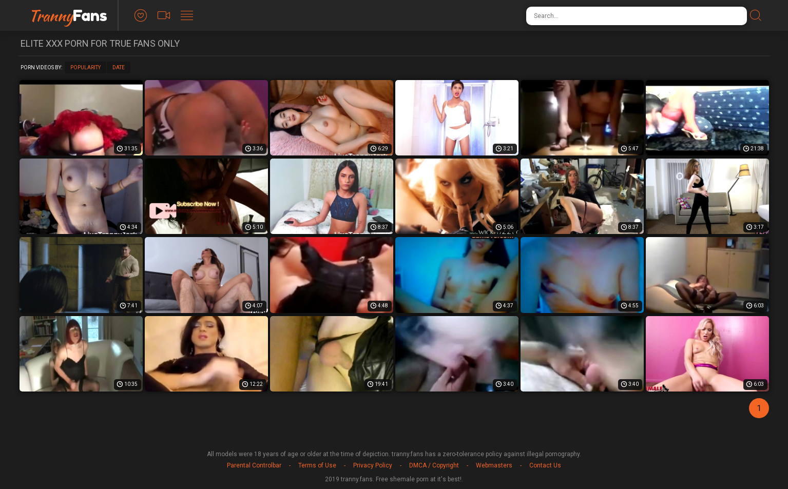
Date (118, 67)
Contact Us (545, 465)
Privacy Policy (372, 465)
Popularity (85, 67)
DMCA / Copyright (434, 465)
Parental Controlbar (254, 465)
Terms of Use (317, 465)
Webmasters (494, 465)
